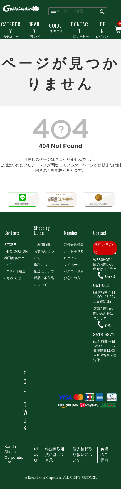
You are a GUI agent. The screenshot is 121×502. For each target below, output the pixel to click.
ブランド (34, 29)
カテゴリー (11, 29)
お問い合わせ (79, 29)
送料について (44, 265)
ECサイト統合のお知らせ (15, 274)
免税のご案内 (104, 454)
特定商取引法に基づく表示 (55, 454)
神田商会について (14, 261)
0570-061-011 (105, 281)
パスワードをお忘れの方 (74, 274)
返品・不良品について (44, 281)
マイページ (72, 265)
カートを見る (74, 251)
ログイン (102, 29)
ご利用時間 (42, 245)
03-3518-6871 (104, 330)
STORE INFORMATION (16, 248)
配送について (44, 271)
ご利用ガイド (55, 29)
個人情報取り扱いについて (82, 454)
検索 (102, 11)
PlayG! (36, 454)
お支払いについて (44, 254)
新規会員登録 (74, 245)
